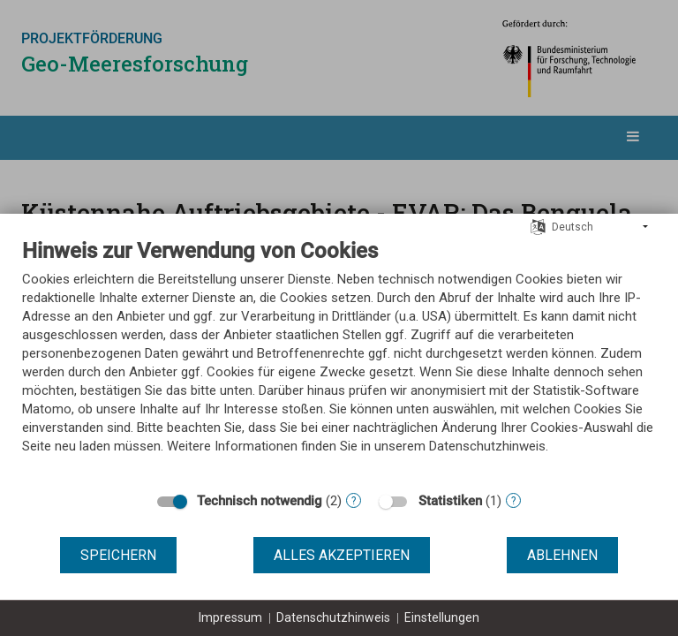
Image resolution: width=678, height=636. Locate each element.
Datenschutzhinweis (333, 617)
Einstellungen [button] (441, 617)
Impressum (230, 617)
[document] (339, 359)
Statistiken (450, 501)
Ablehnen (562, 555)
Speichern (118, 555)
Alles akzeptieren (342, 555)
